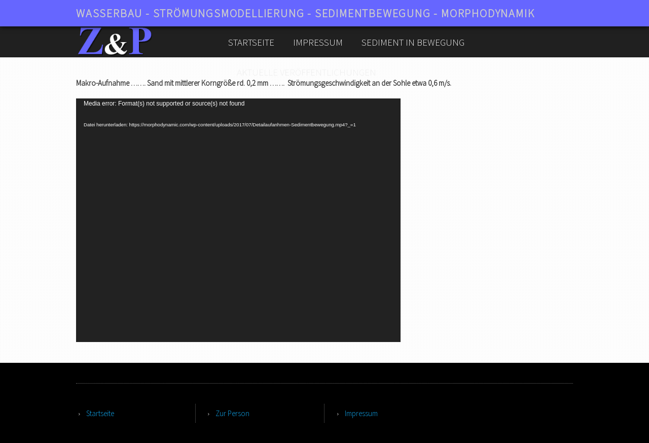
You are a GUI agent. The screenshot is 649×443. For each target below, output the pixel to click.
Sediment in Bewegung (413, 42)
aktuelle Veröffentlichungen (306, 72)
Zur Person (232, 413)
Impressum (318, 42)
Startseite (251, 42)
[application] (238, 220)
